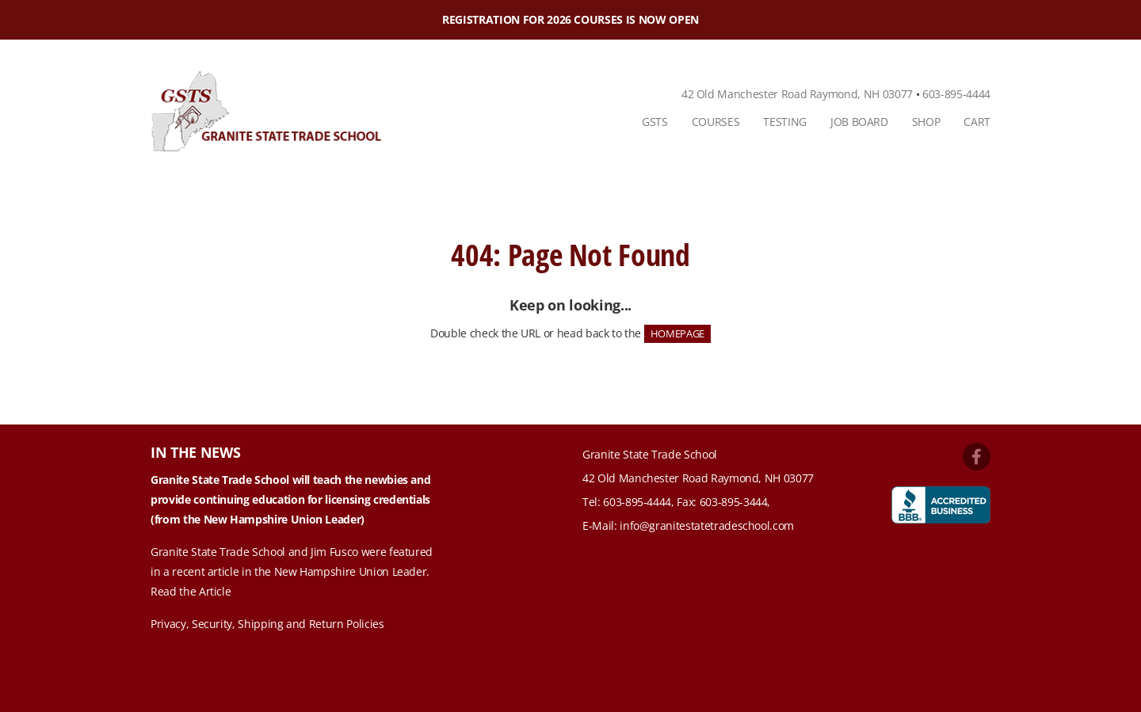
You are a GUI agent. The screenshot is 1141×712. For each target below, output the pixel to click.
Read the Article (191, 591)
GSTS (655, 121)
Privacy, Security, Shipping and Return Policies (267, 623)
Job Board (859, 121)
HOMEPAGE (677, 333)
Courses (716, 121)
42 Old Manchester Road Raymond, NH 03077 (797, 93)
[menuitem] (655, 122)
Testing (785, 121)
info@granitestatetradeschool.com (707, 525)
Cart (977, 121)
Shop (926, 121)
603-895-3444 (734, 501)
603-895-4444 (956, 93)
